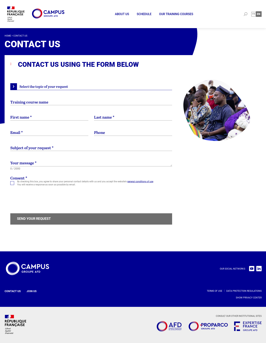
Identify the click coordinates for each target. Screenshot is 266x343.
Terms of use (214, 291)
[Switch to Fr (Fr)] (253, 14)
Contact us (13, 291)
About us (122, 14)
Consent (18, 178)
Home (8, 35)
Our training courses (176, 14)
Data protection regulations (244, 291)
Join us (32, 291)
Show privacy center (249, 297)
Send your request (34, 219)
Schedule (144, 14)
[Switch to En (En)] (258, 14)
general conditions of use (140, 181)
